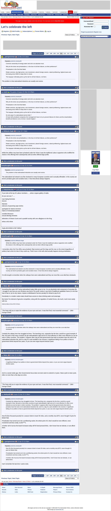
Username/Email (88, 21)
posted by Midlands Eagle (17, 240)
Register (6, 31)
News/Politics (41, 14)
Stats (16, 489)
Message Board (17, 17)
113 (68, 53)
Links (16, 492)
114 (71, 53)
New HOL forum (59, 21)
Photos (30, 489)
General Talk (58, 14)
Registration (43, 492)
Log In (49, 31)
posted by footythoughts (16, 266)
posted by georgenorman (17, 170)
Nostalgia (27, 14)
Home (10, 17)
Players (55, 489)
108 (51, 53)
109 (54, 53)
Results (4, 489)
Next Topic (15, 35)
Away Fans (34, 14)
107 (47, 53)
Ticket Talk (20, 14)
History (4, 492)
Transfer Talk (12, 14)
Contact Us (69, 492)
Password (90, 24)
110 (58, 53)
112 (65, 53)
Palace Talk (5, 14)
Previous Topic (6, 35)
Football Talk (50, 14)
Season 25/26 (69, 487)
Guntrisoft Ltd (59, 509)
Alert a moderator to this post (13, 87)
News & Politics (26, 17)
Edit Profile (16, 31)
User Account (18, 487)
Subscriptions (73, 14)
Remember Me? (88, 26)
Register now (97, 32)
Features (42, 489)
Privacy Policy (57, 492)
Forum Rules (39, 31)
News (29, 487)
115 (75, 53)
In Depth (42, 487)
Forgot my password (87, 32)
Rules (80, 14)
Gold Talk (65, 14)
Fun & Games (70, 489)
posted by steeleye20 (15, 61)
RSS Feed (30, 492)
